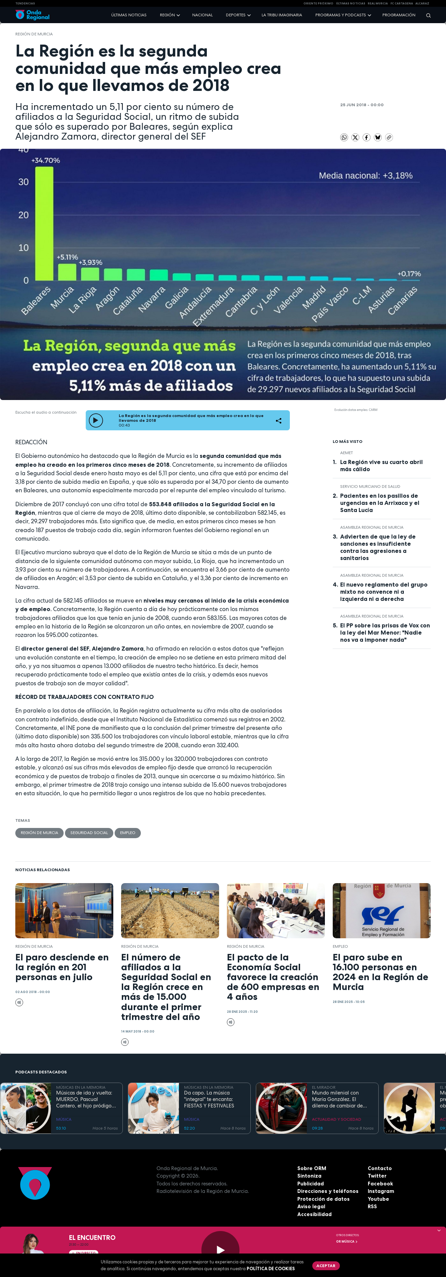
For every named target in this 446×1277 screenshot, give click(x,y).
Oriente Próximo (318, 3)
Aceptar (325, 1265)
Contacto (380, 1168)
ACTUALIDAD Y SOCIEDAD (336, 1119)
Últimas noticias (129, 15)
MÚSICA (63, 1119)
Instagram (381, 1191)
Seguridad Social (89, 832)
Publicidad (310, 1183)
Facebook (380, 1183)
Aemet (346, 453)
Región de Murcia (34, 34)
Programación (398, 15)
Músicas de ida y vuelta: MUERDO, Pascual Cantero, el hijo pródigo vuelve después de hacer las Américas (84, 1099)
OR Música (347, 1242)
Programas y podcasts (340, 15)
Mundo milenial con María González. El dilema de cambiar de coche (337, 1099)
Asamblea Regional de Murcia (371, 527)
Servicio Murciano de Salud (370, 486)
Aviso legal (311, 1206)
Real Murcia (378, 3)
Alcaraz (422, 3)
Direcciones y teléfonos (328, 1191)
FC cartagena (402, 3)
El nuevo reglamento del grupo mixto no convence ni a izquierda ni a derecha (384, 591)
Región (167, 15)
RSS (372, 1206)
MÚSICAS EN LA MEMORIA (80, 1087)
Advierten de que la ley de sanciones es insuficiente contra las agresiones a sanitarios (378, 547)
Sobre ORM (311, 1168)
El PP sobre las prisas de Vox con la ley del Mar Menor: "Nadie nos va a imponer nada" (385, 632)
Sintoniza (309, 1175)
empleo (127, 832)
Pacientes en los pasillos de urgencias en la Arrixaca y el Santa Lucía (379, 502)
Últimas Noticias (350, 3)
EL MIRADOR (323, 1087)
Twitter (377, 1175)
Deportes (236, 15)
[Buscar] (426, 15)
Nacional (202, 15)
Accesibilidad (314, 1214)
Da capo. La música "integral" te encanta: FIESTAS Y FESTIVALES (209, 1099)
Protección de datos (323, 1199)
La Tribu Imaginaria (282, 15)
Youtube (378, 1199)
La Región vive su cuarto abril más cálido (381, 466)
